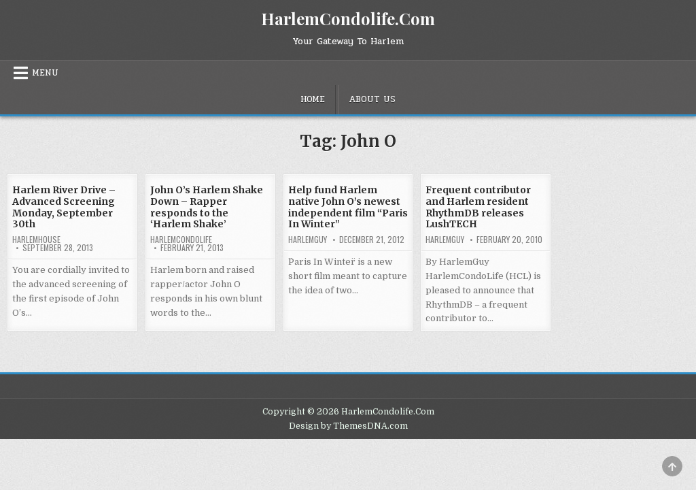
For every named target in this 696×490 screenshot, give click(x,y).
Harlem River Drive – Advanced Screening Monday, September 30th (64, 207)
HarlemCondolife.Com (348, 18)
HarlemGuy (307, 239)
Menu (45, 73)
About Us (372, 99)
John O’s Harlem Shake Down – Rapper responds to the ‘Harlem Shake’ (206, 207)
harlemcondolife (181, 239)
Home (312, 99)
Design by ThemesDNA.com (348, 426)
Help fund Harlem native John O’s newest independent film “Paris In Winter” (348, 207)
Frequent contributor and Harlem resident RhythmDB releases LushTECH (478, 207)
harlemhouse (36, 239)
